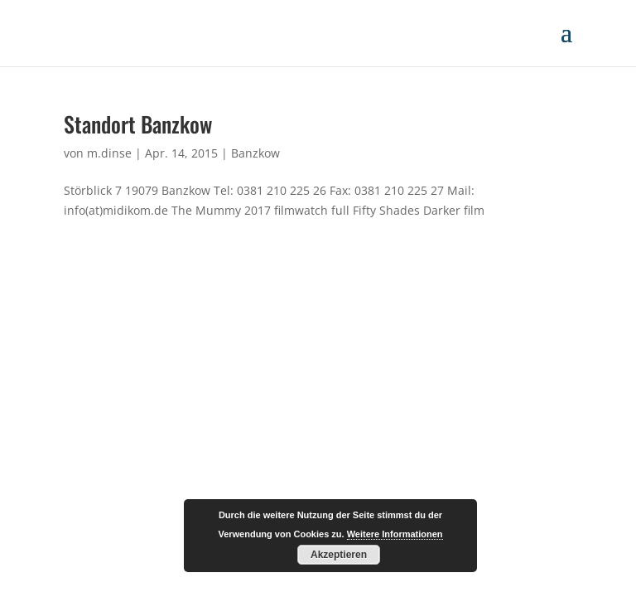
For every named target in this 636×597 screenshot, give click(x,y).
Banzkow (255, 153)
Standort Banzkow (138, 124)
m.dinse (109, 153)
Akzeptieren (339, 555)
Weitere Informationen (395, 534)
